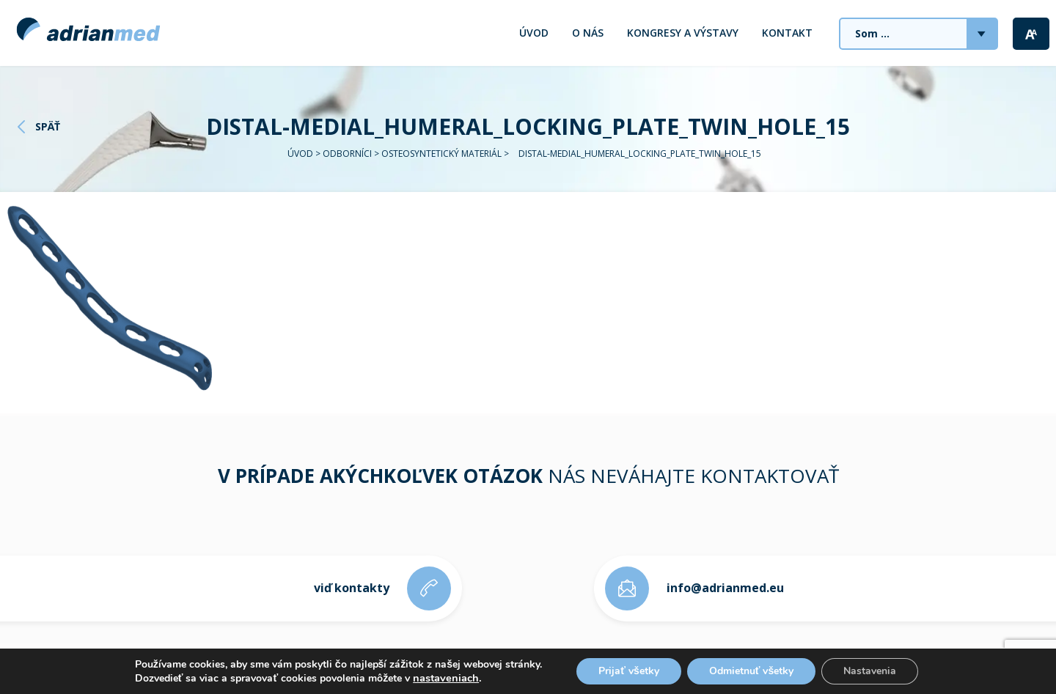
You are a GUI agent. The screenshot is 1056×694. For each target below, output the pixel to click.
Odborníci (347, 153)
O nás (588, 33)
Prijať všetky (628, 671)
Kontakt (787, 33)
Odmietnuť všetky (751, 671)
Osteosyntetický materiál (441, 153)
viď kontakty (351, 588)
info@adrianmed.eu (725, 588)
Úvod (534, 33)
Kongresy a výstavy (682, 33)
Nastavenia (869, 671)
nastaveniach (446, 677)
